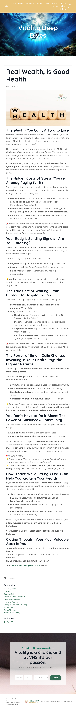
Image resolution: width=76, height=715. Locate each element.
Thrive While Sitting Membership (28, 566)
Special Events (55, 4)
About (20, 3)
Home (13, 3)
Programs (29, 3)
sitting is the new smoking (18, 608)
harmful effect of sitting (16, 599)
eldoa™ (7, 592)
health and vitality (13, 602)
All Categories (10, 589)
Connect (40, 3)
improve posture (12, 605)
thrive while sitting (14, 618)
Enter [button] (55, 683)
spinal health (10, 611)
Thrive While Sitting (63, 6)
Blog (48, 3)
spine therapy (11, 615)
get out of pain (11, 596)
